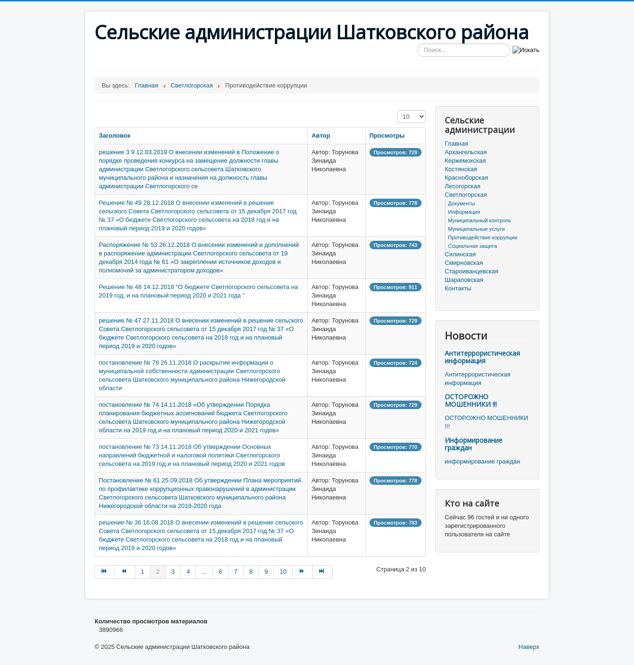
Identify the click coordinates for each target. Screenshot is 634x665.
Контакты (458, 288)
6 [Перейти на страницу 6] (220, 571)
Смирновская (464, 262)
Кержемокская (465, 160)
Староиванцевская (471, 271)
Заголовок (115, 135)
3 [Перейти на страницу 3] (173, 571)
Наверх (529, 646)
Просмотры (387, 135)
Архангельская (466, 152)
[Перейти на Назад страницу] (125, 571)
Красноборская (466, 177)
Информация (464, 212)
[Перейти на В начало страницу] (105, 571)
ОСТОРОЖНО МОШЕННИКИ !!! (471, 400)
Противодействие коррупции (482, 237)
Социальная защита (472, 246)
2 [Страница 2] (157, 571)
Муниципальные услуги (476, 229)
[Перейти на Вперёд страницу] (303, 571)
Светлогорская (466, 194)
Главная (456, 143)
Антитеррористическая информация (482, 357)
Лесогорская (462, 186)
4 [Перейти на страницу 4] (188, 571)
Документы (461, 203)
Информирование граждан (473, 444)
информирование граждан (482, 461)
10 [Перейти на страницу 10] (283, 571)
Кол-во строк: (397, 110)
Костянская (461, 169)
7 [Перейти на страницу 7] (236, 571)
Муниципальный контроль (479, 220)
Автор (320, 135)
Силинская (460, 254)
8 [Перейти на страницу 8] (251, 571)
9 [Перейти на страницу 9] (266, 571)
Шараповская (464, 279)
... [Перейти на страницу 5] (204, 571)
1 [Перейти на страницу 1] (142, 571)
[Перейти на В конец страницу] (323, 571)
